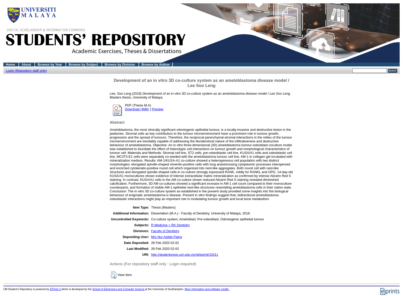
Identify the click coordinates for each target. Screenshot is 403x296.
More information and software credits (207, 289)
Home (11, 64)
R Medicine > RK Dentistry (170, 225)
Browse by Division (120, 64)
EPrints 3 (55, 289)
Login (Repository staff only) (26, 71)
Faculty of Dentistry (165, 231)
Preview (157, 109)
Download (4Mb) (137, 109)
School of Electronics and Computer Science (118, 289)
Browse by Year (50, 64)
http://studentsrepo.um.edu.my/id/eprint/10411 (184, 254)
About (27, 64)
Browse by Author (156, 64)
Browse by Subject (84, 64)
